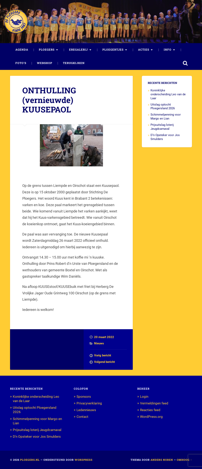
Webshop (44, 63)
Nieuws (99, 343)
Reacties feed (150, 410)
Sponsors (84, 397)
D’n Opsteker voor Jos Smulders (37, 436)
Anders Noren (162, 459)
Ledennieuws (86, 410)
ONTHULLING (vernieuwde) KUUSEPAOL (49, 100)
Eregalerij (78, 49)
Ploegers (46, 49)
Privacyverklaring (89, 403)
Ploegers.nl (30, 459)
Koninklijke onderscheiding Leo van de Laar (168, 94)
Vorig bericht (102, 355)
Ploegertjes (112, 49)
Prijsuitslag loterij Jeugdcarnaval (162, 127)
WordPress (84, 459)
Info (167, 49)
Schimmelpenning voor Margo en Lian (166, 116)
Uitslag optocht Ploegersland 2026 (163, 106)
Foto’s (20, 63)
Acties (143, 49)
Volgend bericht (104, 362)
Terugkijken (74, 63)
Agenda (21, 49)
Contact (82, 417)
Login (144, 397)
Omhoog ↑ (184, 459)
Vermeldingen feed (154, 403)
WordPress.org (151, 417)
